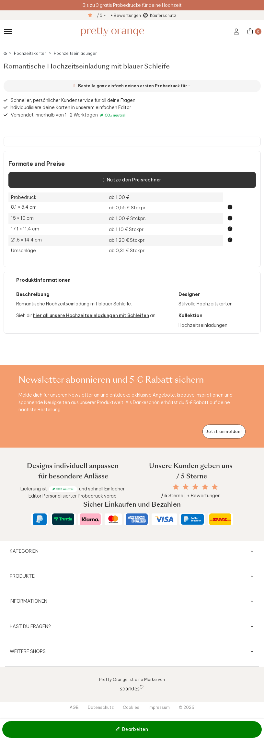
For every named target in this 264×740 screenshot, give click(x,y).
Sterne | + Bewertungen (191, 496)
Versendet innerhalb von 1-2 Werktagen (69, 115)
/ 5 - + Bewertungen (119, 15)
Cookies (131, 707)
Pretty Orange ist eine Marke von (132, 684)
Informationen (28, 601)
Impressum (159, 707)
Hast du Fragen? (30, 626)
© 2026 (186, 707)
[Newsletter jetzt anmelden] (224, 431)
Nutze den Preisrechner (132, 180)
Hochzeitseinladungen (76, 53)
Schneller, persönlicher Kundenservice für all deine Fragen (73, 100)
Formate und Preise (36, 163)
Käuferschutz (163, 15)
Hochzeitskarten (30, 53)
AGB (74, 707)
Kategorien (24, 551)
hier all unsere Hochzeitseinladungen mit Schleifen (91, 315)
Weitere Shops (28, 651)
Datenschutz (101, 707)
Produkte (22, 576)
